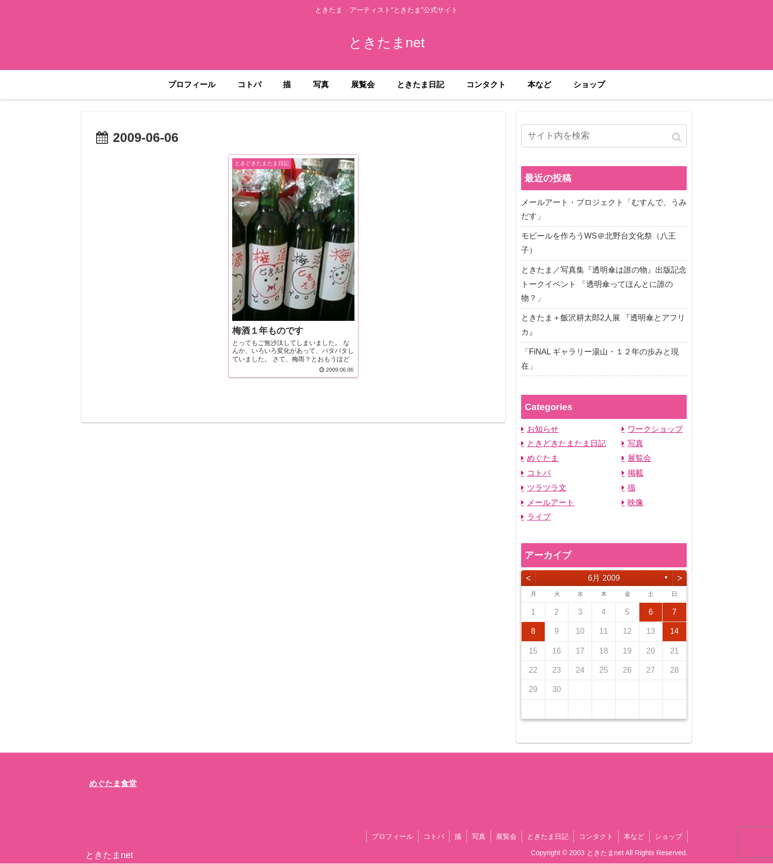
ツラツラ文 (546, 488)
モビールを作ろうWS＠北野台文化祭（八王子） (598, 243)
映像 (635, 502)
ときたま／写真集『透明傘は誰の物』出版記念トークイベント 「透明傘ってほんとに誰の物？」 (604, 284)
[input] (604, 135)
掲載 (635, 473)
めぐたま (543, 458)
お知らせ (543, 429)
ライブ (539, 517)
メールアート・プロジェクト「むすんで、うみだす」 (604, 209)
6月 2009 (604, 578)
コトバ (539, 473)
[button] (677, 137)
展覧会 (639, 458)
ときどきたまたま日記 (566, 443)
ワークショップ (655, 429)
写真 (635, 443)
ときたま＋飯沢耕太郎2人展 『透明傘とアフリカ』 (603, 324)
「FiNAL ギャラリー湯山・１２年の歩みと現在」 (600, 358)
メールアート (550, 502)
